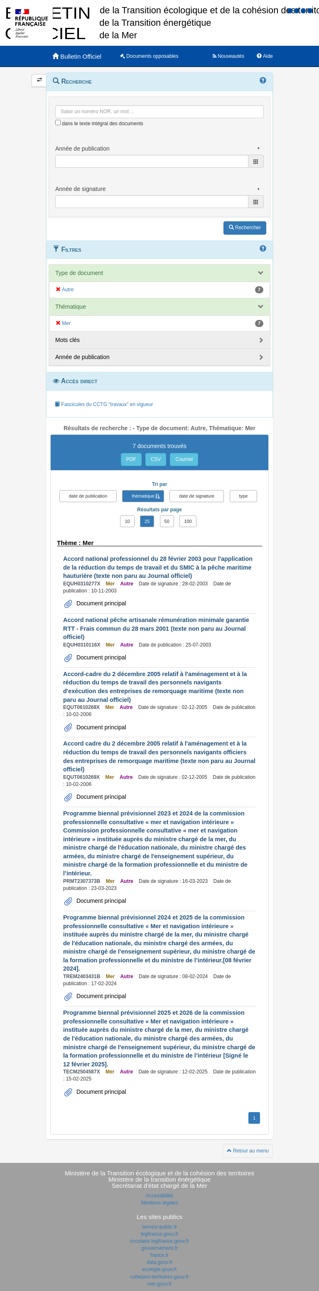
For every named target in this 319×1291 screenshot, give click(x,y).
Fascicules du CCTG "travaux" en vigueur (104, 404)
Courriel (184, 459)
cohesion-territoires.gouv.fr (159, 1277)
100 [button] (187, 521)
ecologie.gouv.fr (159, 1269)
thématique (143, 495)
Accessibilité (159, 1196)
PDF (131, 459)
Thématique (70, 306)
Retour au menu (248, 1151)
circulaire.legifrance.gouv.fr (159, 1241)
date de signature (196, 495)
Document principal (100, 603)
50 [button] (166, 521)
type (243, 495)
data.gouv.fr (159, 1262)
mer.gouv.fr (159, 1284)
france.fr (159, 1255)
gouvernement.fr (159, 1248)
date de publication (88, 495)
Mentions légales (159, 1203)
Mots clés (67, 340)
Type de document (79, 273)
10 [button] (127, 521)
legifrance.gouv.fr (159, 1234)
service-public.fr (159, 1227)
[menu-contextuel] (58, 122)
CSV (156, 459)
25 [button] (147, 521)
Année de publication (82, 357)
